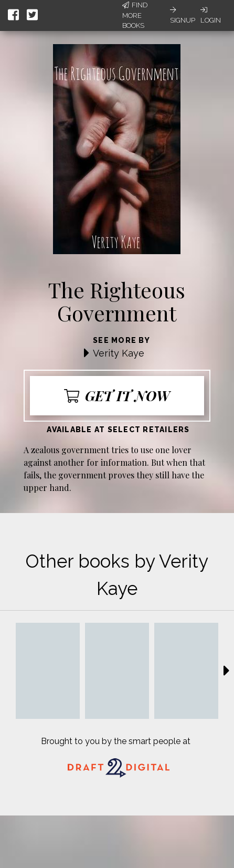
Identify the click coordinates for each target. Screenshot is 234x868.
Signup (182, 15)
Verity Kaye (118, 353)
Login (210, 15)
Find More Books (134, 15)
